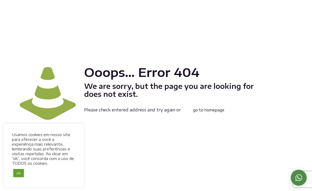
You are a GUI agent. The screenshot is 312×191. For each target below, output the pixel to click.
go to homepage (208, 110)
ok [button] (18, 173)
